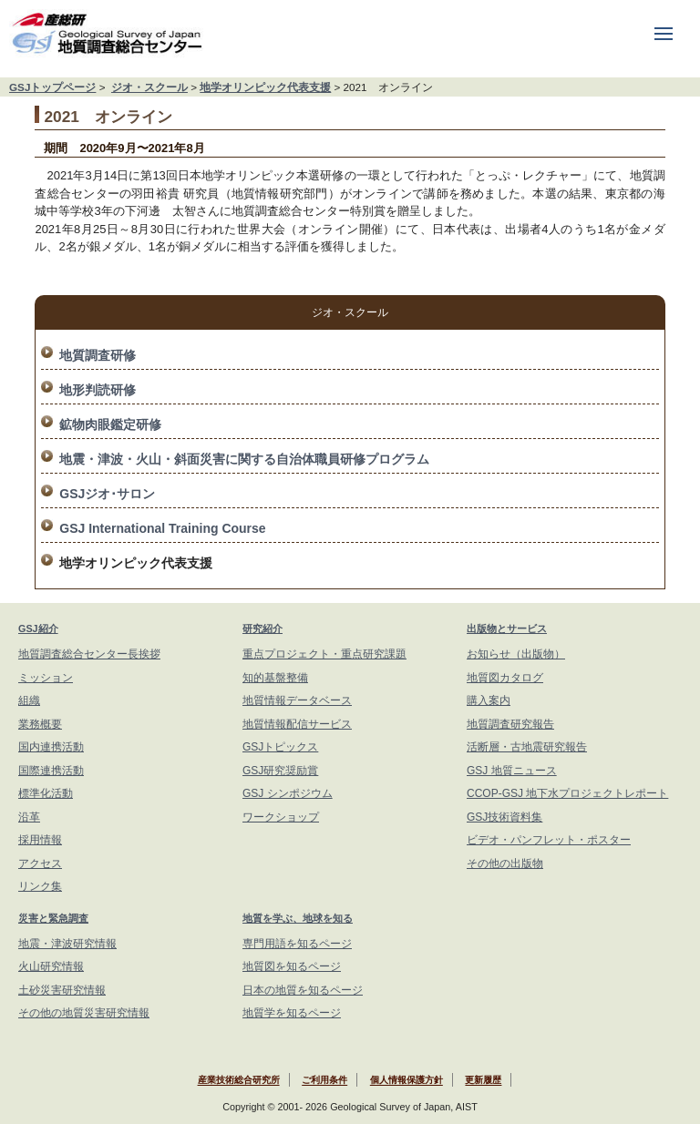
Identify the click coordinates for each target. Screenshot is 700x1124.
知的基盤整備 (275, 677)
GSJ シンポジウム (287, 793)
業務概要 (40, 724)
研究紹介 (262, 628)
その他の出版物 (505, 863)
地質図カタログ (505, 677)
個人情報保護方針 (406, 1081)
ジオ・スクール (149, 87)
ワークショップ (280, 817)
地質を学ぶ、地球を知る (297, 918)
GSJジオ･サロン (107, 493)
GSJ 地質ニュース (512, 770)
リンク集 (40, 886)
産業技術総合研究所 (239, 1081)
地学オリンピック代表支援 (265, 87)
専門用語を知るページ (297, 943)
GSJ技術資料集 (504, 817)
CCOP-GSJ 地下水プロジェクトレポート (567, 793)
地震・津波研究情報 (67, 943)
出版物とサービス (507, 628)
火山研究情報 (51, 966)
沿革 (29, 817)
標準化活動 (45, 793)
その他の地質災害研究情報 (83, 1012)
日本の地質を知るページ (302, 990)
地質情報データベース (297, 700)
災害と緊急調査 (53, 918)
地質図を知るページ (291, 966)
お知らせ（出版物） (516, 654)
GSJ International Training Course (162, 528)
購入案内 (488, 700)
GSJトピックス (280, 747)
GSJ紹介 (38, 628)
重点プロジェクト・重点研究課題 (324, 654)
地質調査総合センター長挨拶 (89, 654)
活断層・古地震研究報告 (527, 747)
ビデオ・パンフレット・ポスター (549, 839)
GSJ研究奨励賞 (280, 770)
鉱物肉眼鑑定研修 (110, 424)
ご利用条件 (324, 1081)
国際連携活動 (51, 770)
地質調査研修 (97, 355)
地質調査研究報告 (510, 724)
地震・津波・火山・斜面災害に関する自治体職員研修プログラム (244, 459)
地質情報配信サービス (297, 724)
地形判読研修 (97, 390)
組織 (29, 700)
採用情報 (40, 839)
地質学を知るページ (291, 1012)
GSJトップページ (52, 87)
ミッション (45, 677)
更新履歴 (483, 1081)
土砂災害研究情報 (62, 990)
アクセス (40, 863)
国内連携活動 (51, 747)
